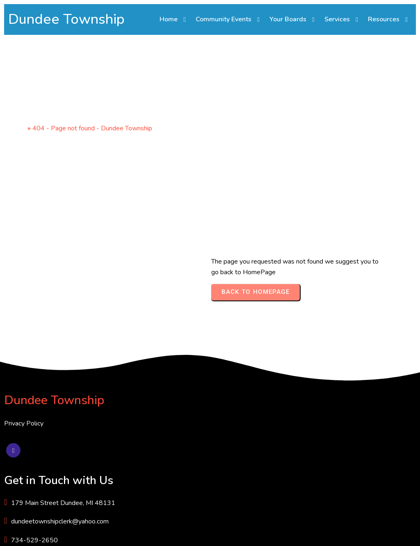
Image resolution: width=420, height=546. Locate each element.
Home (17, 151)
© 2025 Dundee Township (42, 533)
